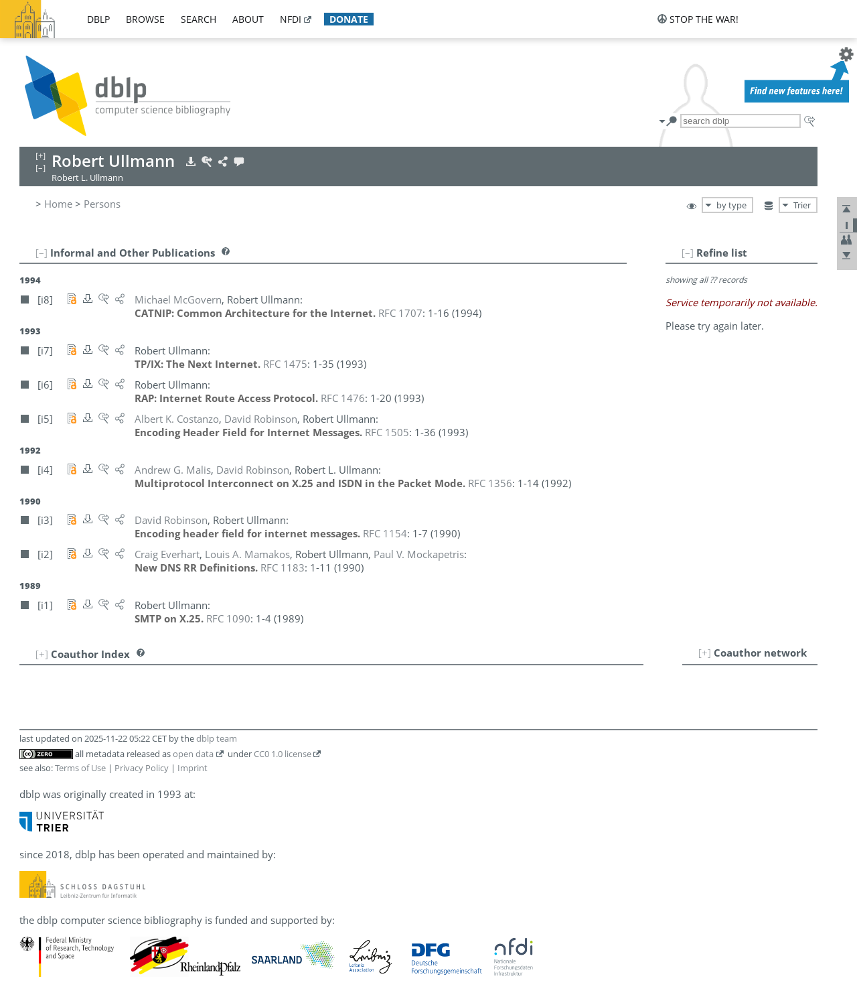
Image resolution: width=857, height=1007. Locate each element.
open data (193, 754)
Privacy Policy (141, 768)
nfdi (290, 19)
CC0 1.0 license (282, 754)
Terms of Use (80, 768)
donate (348, 19)
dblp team (216, 738)
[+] (704, 652)
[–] (688, 252)
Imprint (192, 768)
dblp (98, 19)
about (248, 19)
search (198, 19)
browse (145, 19)
